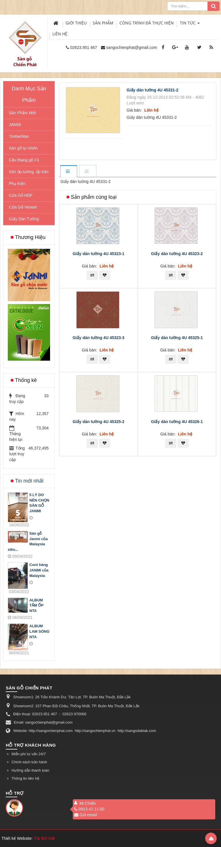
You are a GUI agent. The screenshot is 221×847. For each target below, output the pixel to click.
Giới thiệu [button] (76, 23)
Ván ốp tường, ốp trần (29, 171)
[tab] (68, 171)
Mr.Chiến (87, 803)
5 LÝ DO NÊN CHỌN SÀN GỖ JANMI (39, 503)
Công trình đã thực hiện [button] (146, 23)
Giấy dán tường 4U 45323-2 (177, 253)
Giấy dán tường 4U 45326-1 (177, 421)
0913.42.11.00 (89, 809)
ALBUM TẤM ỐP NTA (36, 605)
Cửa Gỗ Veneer (23, 207)
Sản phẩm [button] (103, 23)
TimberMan (19, 136)
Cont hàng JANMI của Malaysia (39, 570)
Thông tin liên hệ (25, 778)
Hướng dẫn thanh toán (30, 770)
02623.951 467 (83, 47)
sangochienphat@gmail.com (131, 47)
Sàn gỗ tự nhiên (23, 148)
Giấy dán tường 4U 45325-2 (98, 421)
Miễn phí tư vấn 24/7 (29, 754)
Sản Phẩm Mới (22, 112)
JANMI (15, 124)
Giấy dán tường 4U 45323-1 (98, 253)
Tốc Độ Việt (44, 838)
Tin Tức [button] (190, 24)
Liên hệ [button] (59, 34)
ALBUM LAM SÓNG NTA (39, 631)
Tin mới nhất (29, 481)
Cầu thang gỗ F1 (24, 160)
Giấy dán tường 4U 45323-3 (98, 337)
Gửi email (85, 814)
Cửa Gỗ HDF (21, 195)
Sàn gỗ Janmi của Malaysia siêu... (28, 541)
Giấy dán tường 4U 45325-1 (177, 337)
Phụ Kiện (17, 183)
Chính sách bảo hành (29, 762)
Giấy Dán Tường (24, 219)
